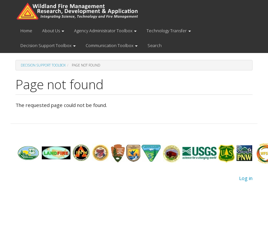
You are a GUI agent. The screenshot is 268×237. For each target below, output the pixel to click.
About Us (53, 31)
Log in (246, 178)
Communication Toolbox (112, 45)
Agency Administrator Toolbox (105, 31)
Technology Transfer (169, 31)
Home (26, 31)
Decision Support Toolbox (48, 45)
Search (154, 45)
